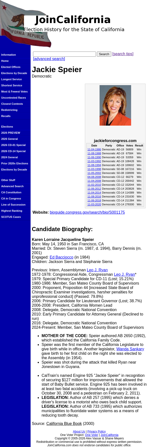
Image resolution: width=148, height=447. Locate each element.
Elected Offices (11, 67)
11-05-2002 (94, 172)
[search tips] (122, 54)
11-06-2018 (94, 200)
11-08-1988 (94, 153)
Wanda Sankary (130, 349)
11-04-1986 (94, 149)
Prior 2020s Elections (14, 163)
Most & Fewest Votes (14, 91)
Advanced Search (12, 186)
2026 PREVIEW (10, 132)
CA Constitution (11, 192)
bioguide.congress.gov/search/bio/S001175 (87, 212)
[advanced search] (49, 59)
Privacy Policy (96, 431)
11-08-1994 (94, 165)
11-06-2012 (94, 188)
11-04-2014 (94, 192)
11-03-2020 (94, 204)
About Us (79, 431)
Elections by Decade (14, 73)
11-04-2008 (94, 180)
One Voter (91, 435)
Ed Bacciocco (61, 257)
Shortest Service (11, 85)
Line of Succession (13, 204)
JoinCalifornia (109, 435)
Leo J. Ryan (97, 270)
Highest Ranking (11, 210)
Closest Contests (12, 103)
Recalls (6, 116)
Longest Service (11, 79)
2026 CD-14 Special (13, 151)
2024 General (9, 157)
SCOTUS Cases (11, 216)
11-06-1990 (94, 157)
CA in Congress (11, 198)
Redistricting (9, 109)
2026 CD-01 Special (13, 145)
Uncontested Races (13, 97)
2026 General (9, 138)
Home (5, 60)
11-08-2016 (94, 196)
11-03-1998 (94, 169)
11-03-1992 (94, 161)
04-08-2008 (94, 176)
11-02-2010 (94, 184)
